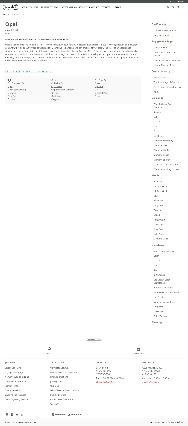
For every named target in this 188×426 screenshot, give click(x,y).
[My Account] (183, 7)
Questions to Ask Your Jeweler (164, 54)
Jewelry (83, 7)
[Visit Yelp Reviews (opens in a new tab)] (75, 414)
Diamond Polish (161, 154)
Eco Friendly (159, 24)
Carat (156, 131)
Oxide (98, 96)
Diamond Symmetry (163, 140)
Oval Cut (12, 96)
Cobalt (157, 214)
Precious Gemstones (164, 287)
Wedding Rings (69, 7)
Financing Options (59, 376)
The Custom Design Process (167, 87)
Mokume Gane (161, 238)
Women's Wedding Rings (17, 376)
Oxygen (55, 99)
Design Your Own (30, 7)
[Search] (168, 7)
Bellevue (148, 362)
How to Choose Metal (164, 65)
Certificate (159, 136)
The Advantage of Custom (166, 82)
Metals (155, 175)
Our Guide (57, 362)
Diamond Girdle (161, 150)
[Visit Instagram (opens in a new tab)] (8, 414)
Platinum (158, 181)
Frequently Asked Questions (64, 372)
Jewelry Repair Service (15, 394)
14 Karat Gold (160, 191)
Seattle (101, 362)
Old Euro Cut (101, 80)
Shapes (157, 112)
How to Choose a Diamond (167, 60)
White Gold (159, 224)
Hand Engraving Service (16, 399)
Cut (155, 116)
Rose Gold (158, 229)
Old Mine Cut (57, 83)
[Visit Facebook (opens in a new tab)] (12, 414)
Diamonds (94, 7)
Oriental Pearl (101, 93)
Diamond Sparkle (162, 159)
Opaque (99, 86)
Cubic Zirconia (160, 316)
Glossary (157, 322)
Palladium (158, 200)
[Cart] (173, 7)
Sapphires (158, 306)
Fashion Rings (11, 385)
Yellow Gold (159, 219)
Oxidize (11, 99)
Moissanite (159, 311)
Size (155, 270)
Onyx (97, 83)
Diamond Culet (161, 145)
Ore (97, 89)
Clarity (157, 121)
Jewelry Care (160, 77)
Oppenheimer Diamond (63, 89)
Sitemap (171, 422)
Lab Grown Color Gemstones (162, 281)
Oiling (54, 80)
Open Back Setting (17, 89)
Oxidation (56, 96)
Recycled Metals (161, 35)
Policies (180, 422)
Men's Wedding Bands (15, 381)
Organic (12, 93)
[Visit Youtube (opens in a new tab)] (17, 414)
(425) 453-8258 (149, 374)
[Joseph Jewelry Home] (4, 14)
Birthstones (159, 274)
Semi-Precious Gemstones (166, 292)
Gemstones (107, 7)
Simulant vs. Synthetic (164, 302)
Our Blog (54, 385)
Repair (118, 7)
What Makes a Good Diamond (163, 106)
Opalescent (56, 86)
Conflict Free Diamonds (165, 30)
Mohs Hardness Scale (164, 251)
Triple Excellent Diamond (166, 164)
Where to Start (161, 47)
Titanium (158, 210)
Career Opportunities (157, 422)
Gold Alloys (159, 234)
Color (156, 126)
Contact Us (94, 339)
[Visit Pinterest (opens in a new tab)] (22, 414)
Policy (156, 91)
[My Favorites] (178, 7)
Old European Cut (16, 83)
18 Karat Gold (160, 186)
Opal (10, 86)
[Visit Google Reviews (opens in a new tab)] (59, 414)
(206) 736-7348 (103, 374)
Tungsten (158, 205)
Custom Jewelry (161, 71)
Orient (54, 93)
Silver (156, 196)
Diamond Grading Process (166, 169)
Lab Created (159, 297)
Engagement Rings (50, 7)
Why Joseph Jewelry (59, 367)
